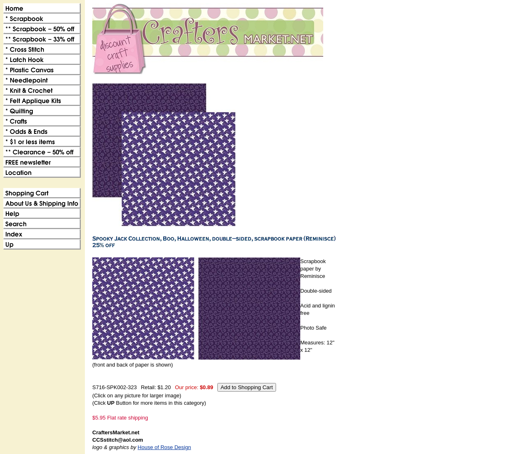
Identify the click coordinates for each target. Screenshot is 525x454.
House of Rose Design (164, 447)
